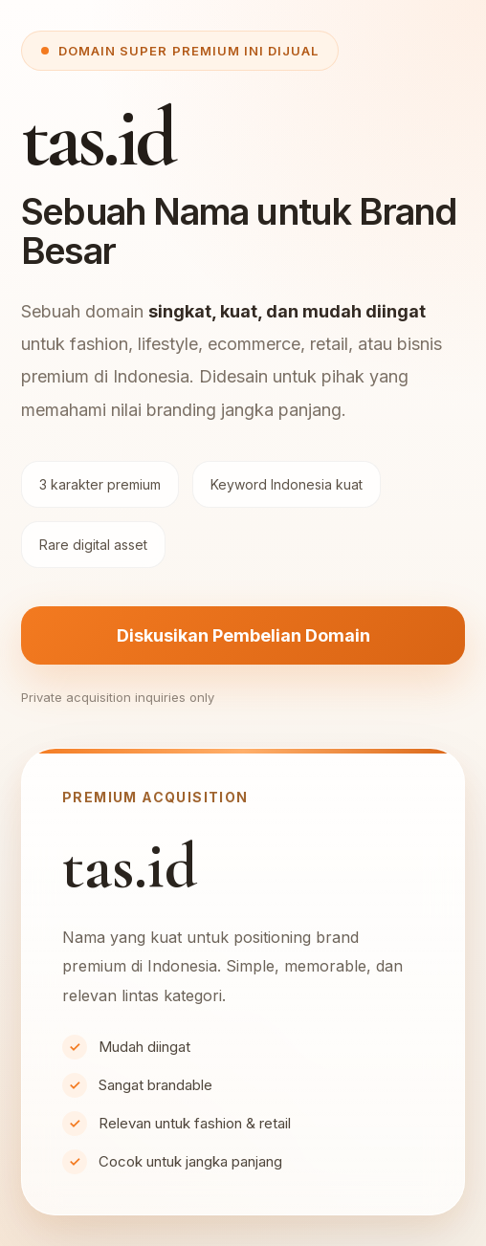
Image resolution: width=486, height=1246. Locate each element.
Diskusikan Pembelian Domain (243, 635)
